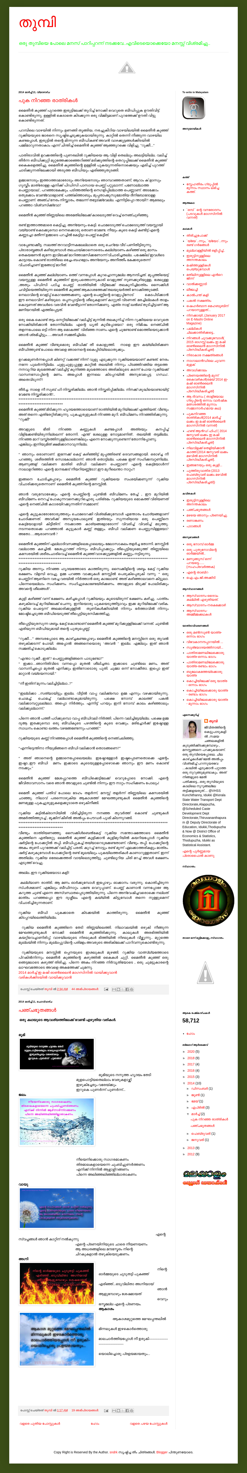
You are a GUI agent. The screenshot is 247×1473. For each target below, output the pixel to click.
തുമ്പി (37, 22)
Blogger (162, 1452)
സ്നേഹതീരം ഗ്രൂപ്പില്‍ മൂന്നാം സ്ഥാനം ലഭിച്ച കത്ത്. (203, 188)
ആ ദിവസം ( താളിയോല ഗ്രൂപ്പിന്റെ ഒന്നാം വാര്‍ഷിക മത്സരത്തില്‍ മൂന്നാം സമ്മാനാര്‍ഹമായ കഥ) (207, 402)
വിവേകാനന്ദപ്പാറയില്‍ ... (205, 642)
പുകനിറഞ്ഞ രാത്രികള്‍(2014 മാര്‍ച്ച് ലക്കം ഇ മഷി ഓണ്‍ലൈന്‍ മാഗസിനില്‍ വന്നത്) (206, 419)
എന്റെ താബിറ (197, 572)
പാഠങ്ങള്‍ (194, 526)
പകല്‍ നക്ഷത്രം (199, 300)
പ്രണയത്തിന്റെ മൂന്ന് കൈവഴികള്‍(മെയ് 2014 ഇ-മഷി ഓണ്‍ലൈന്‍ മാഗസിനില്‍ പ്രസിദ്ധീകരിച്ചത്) (207, 383)
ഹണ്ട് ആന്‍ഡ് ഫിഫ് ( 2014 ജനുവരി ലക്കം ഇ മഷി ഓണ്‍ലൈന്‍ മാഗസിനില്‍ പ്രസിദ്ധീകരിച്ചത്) (207, 436)
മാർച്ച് (196, 1114)
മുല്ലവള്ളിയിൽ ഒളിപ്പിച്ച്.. (206, 250)
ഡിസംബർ (200, 1088)
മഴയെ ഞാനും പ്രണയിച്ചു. (207, 515)
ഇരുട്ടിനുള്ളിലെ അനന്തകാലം (198, 258)
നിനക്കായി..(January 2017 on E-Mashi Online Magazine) (206, 319)
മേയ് (195, 1101)
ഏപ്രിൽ (198, 1107)
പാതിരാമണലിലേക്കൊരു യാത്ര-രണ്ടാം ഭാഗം (205, 664)
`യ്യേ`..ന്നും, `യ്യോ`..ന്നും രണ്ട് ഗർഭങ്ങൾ (207, 243)
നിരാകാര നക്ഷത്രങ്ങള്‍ (205, 355)
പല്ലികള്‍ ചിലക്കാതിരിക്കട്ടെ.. (201, 330)
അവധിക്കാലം (197, 370)
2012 (191, 1154)
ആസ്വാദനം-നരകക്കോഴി (206, 605)
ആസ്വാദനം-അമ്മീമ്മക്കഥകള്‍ (199, 612)
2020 (191, 1051)
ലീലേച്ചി (192, 289)
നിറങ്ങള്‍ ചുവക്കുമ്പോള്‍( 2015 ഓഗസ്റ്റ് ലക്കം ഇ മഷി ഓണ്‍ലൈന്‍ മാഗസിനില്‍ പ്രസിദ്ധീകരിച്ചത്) (206, 343)
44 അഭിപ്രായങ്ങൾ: (86, 989)
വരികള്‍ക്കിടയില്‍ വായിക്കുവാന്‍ (45, 977)
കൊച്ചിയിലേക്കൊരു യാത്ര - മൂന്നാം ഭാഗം (207, 701)
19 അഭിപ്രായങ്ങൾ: (86, 1410)
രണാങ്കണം (195, 520)
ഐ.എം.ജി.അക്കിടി (201, 577)
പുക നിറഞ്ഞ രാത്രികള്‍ (48, 100)
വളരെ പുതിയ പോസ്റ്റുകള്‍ (40, 1423)
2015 (191, 1077)
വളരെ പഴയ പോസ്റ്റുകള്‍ (149, 1423)
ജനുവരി (198, 1140)
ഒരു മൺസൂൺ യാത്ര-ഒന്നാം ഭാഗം (204, 634)
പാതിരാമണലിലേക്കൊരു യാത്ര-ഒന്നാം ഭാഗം (205, 655)
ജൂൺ (195, 1095)
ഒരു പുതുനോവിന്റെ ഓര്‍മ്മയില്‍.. (202, 551)
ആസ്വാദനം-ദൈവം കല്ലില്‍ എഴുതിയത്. (203, 597)
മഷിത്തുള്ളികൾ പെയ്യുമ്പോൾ (199, 267)
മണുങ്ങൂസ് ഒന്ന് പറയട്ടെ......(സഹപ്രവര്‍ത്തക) (201, 563)
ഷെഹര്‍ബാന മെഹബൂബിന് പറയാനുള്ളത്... (208, 308)
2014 (191, 1083)
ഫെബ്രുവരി (201, 1133)
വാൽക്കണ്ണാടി (197, 284)
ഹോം (95, 1423)
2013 (191, 1148)
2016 (191, 1070)
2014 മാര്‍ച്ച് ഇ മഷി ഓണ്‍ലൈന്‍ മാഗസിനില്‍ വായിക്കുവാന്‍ (67, 972)
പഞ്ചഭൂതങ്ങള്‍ (37, 1010)
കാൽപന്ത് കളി (198, 295)
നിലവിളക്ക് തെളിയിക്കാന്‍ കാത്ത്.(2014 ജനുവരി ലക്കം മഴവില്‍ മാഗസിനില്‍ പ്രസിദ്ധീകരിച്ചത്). (207, 453)
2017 (191, 1064)
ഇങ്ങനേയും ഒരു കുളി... (204, 465)
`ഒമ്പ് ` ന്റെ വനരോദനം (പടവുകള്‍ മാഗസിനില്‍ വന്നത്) (204, 214)
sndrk (113, 1452)
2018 (191, 1058)
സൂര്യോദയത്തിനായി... (205, 647)
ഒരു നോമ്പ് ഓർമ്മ (200, 544)
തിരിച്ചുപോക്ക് (197, 235)
